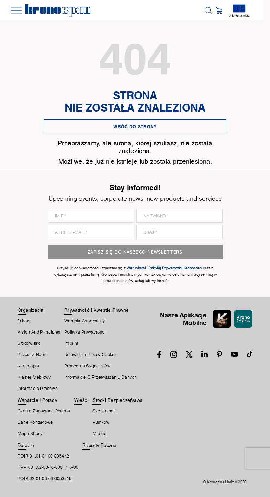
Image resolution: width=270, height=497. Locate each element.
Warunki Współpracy (84, 321)
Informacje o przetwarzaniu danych (100, 377)
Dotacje (26, 445)
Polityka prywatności (84, 332)
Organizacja (31, 309)
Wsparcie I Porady (37, 400)
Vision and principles (39, 332)
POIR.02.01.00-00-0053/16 (44, 479)
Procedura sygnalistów (87, 366)
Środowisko (29, 343)
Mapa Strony (30, 433)
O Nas (24, 321)
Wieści (81, 400)
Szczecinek (104, 411)
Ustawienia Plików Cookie (90, 355)
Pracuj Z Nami (32, 355)
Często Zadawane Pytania (44, 411)
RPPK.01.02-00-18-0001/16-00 (48, 467)
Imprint (71, 343)
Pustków (100, 422)
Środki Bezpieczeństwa (117, 400)
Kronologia (28, 366)
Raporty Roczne (99, 445)
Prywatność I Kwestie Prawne (96, 309)
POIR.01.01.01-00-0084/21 (44, 456)
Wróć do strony (134, 126)
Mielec (99, 433)
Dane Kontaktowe (35, 422)
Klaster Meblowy (34, 377)
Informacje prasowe (38, 388)
